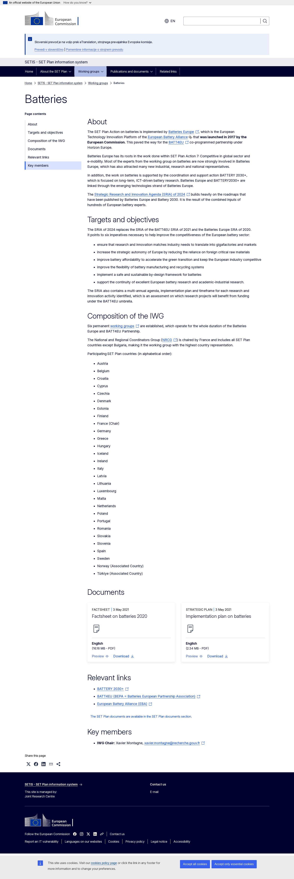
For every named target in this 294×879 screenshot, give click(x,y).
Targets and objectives (45, 132)
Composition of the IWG (46, 141)
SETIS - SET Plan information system (60, 83)
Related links (168, 71)
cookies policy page (104, 863)
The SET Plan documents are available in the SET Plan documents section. (141, 716)
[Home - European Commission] (55, 18)
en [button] (169, 21)
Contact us (117, 834)
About (32, 124)
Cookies (113, 841)
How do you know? (77, 2)
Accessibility (181, 841)
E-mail (154, 792)
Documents (37, 149)
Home (29, 71)
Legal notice (159, 841)
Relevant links (38, 157)
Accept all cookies (195, 864)
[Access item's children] (71, 71)
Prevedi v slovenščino (49, 49)
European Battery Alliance (168, 137)
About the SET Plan (53, 71)
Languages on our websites (83, 841)
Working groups (88, 71)
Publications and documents (129, 71)
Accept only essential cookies (234, 864)
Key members (38, 165)
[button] (100, 656)
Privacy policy (135, 841)
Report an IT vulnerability (41, 841)
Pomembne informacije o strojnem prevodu (94, 49)
